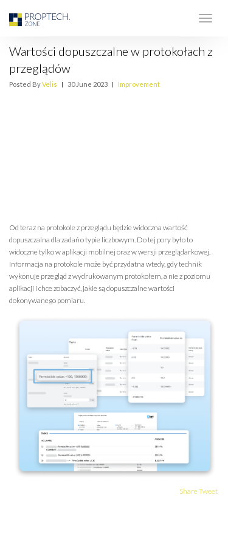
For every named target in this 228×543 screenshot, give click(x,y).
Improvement (139, 84)
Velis (49, 84)
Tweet (208, 491)
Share (188, 491)
